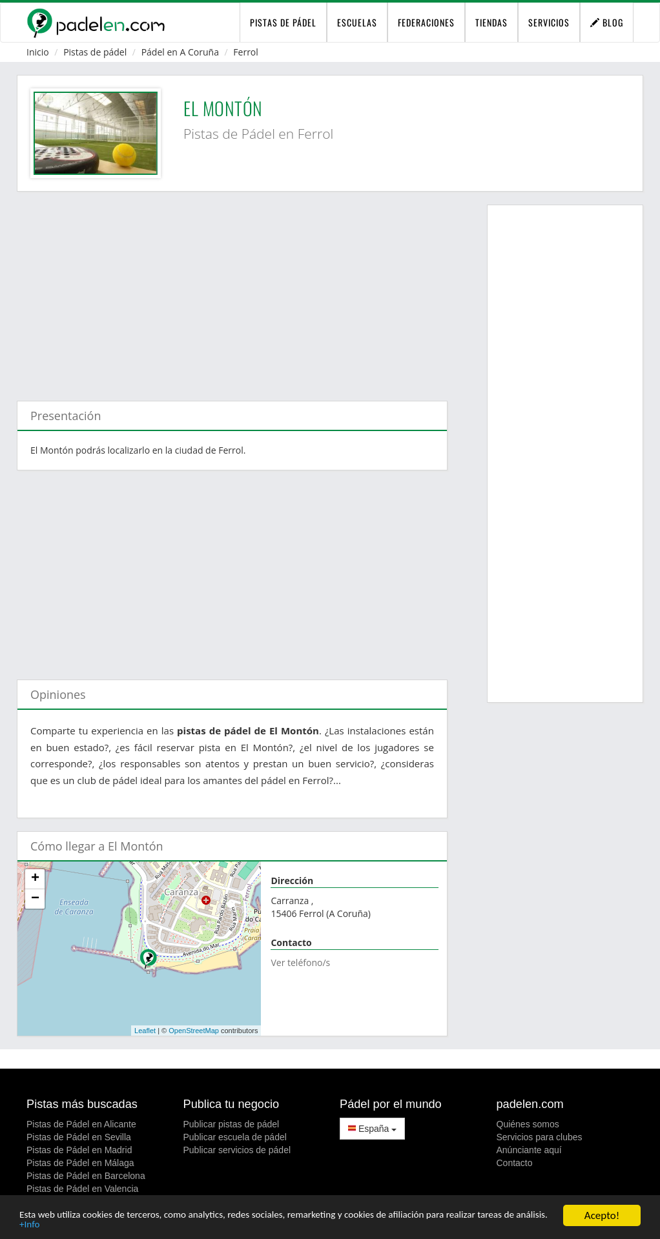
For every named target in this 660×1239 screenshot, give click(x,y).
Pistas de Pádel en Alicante (81, 1124)
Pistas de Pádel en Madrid (79, 1150)
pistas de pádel (283, 22)
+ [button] (35, 879)
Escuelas (357, 22)
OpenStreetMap (194, 1030)
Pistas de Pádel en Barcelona (85, 1176)
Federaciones (426, 22)
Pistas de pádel (95, 52)
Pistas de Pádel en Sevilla (78, 1137)
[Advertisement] (232, 289)
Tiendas (491, 22)
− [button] (35, 899)
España (372, 1128)
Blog (606, 22)
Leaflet (145, 1030)
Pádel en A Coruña (180, 52)
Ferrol (245, 52)
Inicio (37, 52)
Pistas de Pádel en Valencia (82, 1189)
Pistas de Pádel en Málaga (80, 1163)
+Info (112, 1224)
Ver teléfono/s (300, 962)
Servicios (549, 22)
